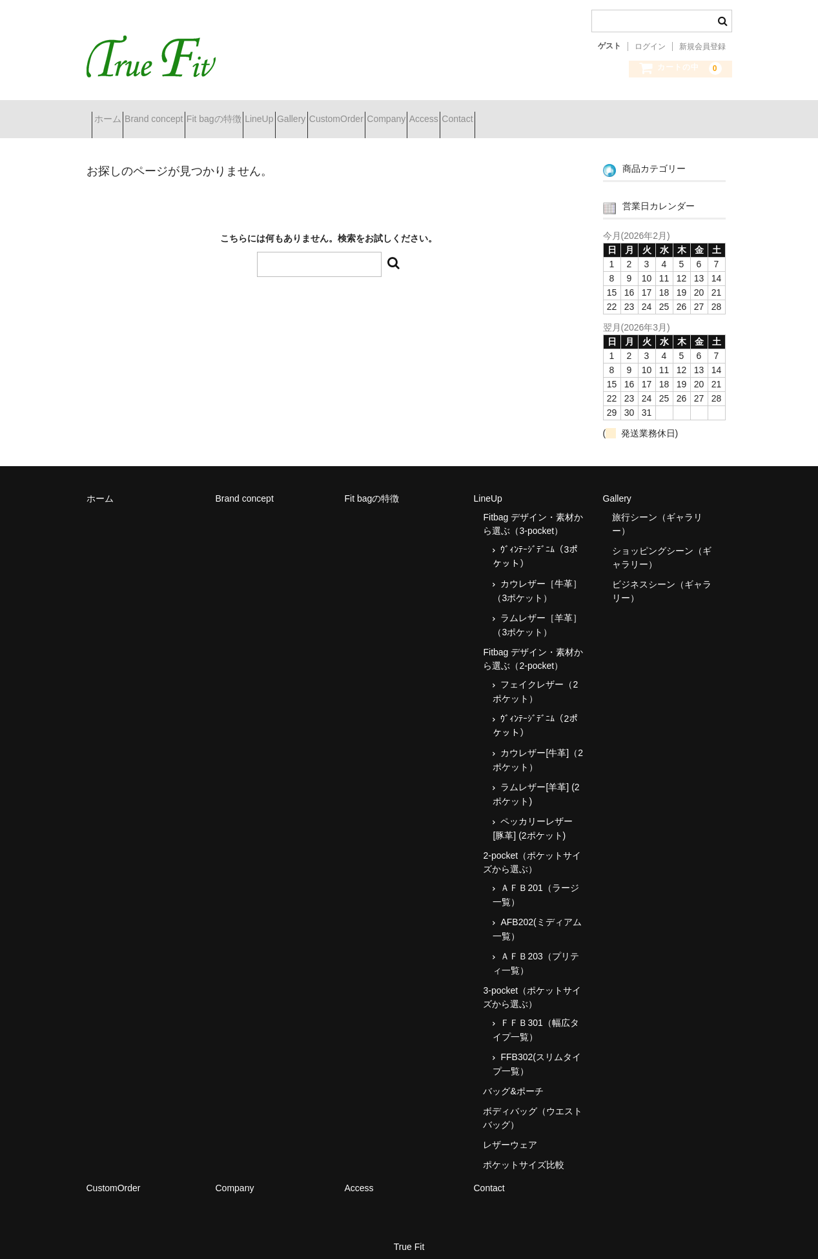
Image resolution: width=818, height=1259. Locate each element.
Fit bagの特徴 (265, 113)
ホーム (113, 113)
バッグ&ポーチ (513, 1080)
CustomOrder (456, 113)
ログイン (650, 46)
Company (529, 113)
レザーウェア (510, 1134)
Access (589, 113)
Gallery (388, 113)
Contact (646, 113)
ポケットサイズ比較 (523, 1154)
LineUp (334, 113)
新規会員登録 (702, 46)
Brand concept (182, 113)
